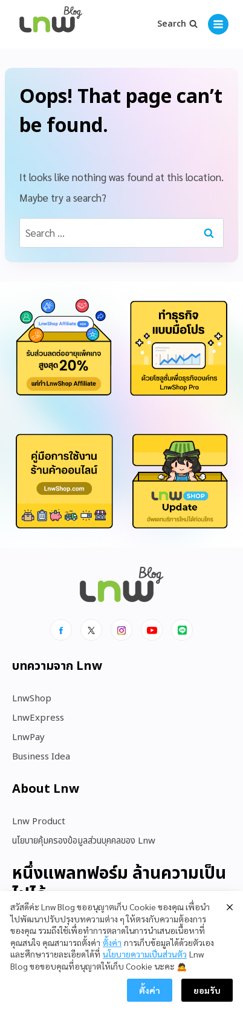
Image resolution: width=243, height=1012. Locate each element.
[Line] (182, 630)
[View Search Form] (177, 24)
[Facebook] (61, 630)
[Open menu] (218, 24)
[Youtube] (152, 630)
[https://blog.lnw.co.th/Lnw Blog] (51, 24)
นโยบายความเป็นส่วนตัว (145, 955)
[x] (91, 630)
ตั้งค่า (112, 943)
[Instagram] (121, 630)
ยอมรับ (207, 991)
